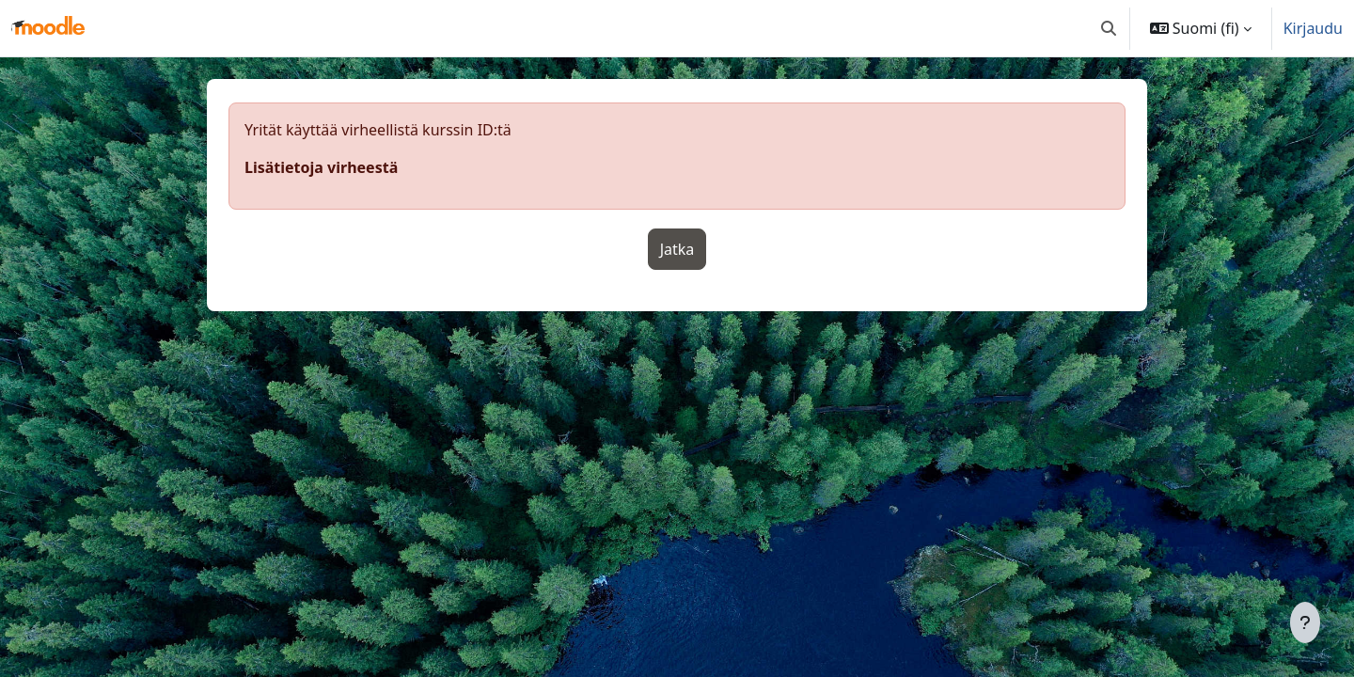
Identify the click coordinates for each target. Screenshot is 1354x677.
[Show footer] (1305, 622)
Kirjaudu (1313, 28)
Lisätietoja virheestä (321, 167)
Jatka (677, 249)
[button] (1109, 28)
